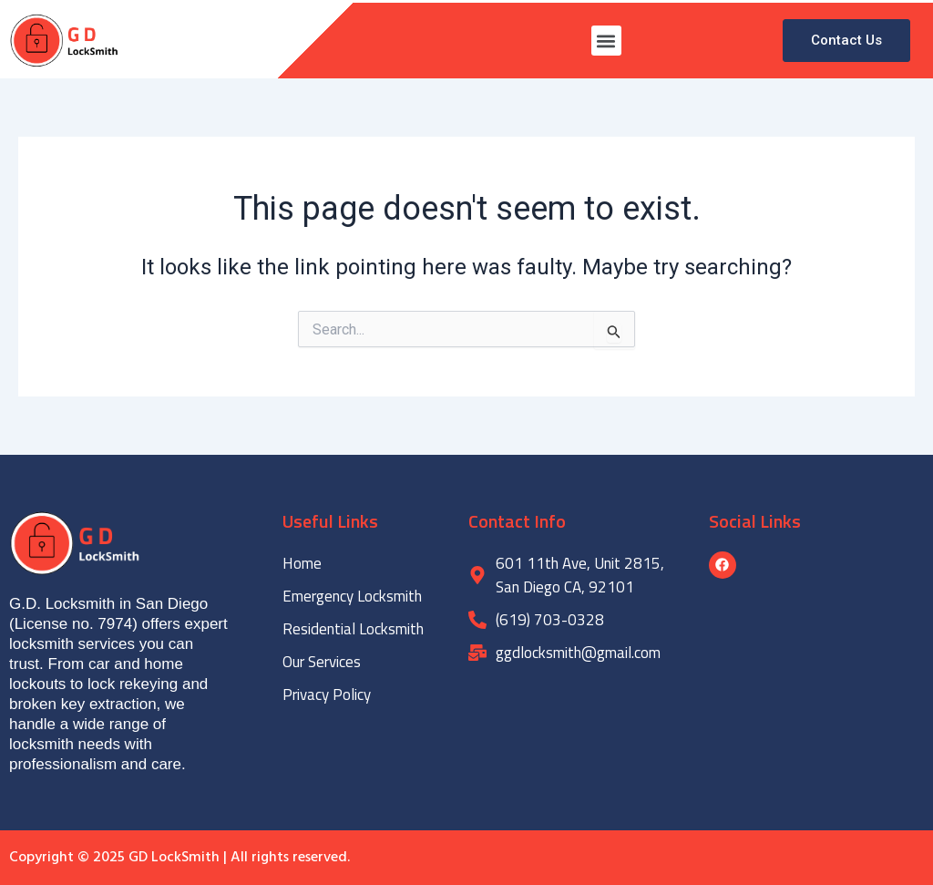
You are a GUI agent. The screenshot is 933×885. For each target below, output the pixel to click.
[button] (606, 41)
